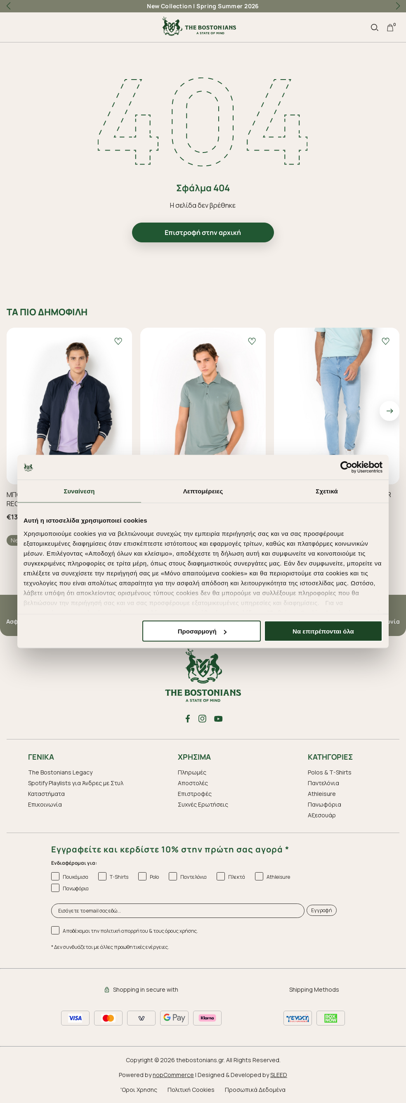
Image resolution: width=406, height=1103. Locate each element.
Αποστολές (193, 783)
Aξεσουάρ (322, 815)
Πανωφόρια (324, 804)
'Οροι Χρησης (138, 1090)
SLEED (278, 1075)
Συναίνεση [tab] (79, 491)
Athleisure (322, 794)
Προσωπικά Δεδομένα (255, 1090)
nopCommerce (173, 1075)
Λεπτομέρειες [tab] (203, 491)
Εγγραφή (321, 910)
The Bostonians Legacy (60, 772)
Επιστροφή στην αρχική (203, 232)
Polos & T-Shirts (330, 772)
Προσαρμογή (202, 631)
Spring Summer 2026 (227, 6)
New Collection (169, 6)
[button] (398, 6)
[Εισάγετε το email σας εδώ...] (177, 911)
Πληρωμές (192, 772)
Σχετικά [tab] (327, 491)
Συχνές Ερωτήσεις (203, 804)
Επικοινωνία (45, 804)
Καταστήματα (46, 794)
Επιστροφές (195, 794)
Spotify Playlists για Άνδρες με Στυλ (75, 783)
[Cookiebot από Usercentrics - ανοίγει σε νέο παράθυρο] (346, 467)
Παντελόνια (323, 783)
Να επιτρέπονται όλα (323, 631)
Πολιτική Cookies (191, 1090)
